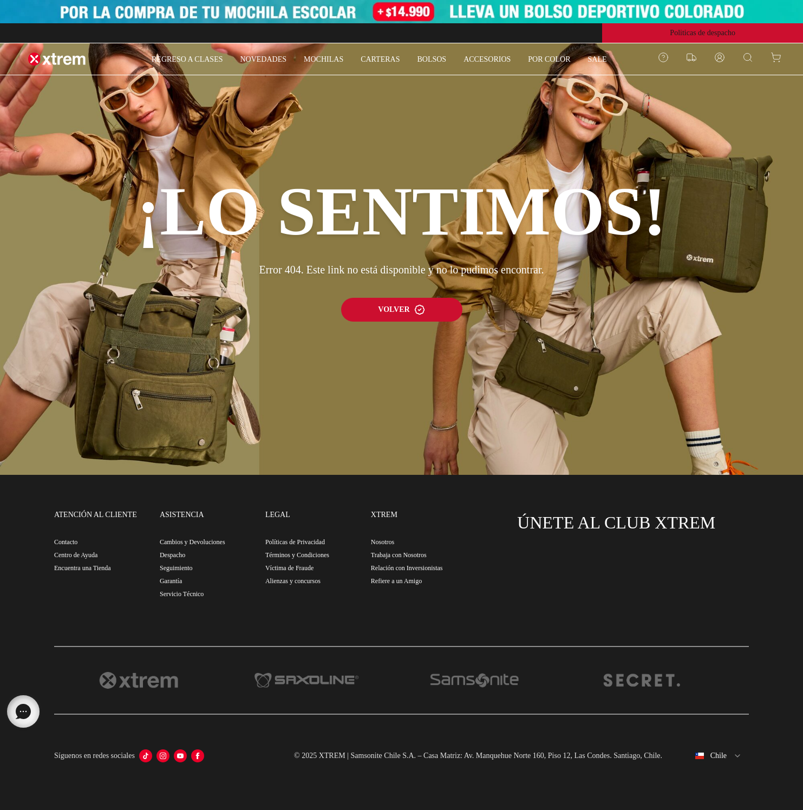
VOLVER (401, 309)
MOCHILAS (323, 59)
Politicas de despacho (702, 33)
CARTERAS (380, 59)
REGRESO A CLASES (187, 59)
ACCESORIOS (487, 59)
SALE (596, 59)
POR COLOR (549, 59)
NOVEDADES (263, 59)
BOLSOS (431, 59)
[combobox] (710, 756)
